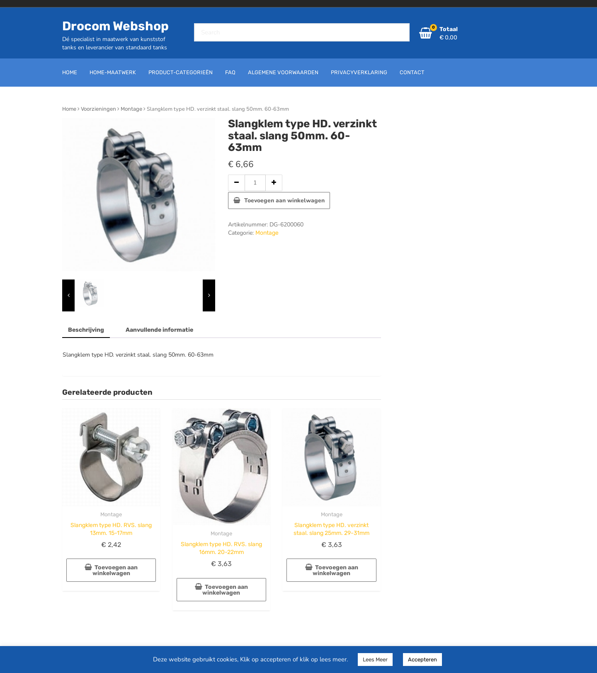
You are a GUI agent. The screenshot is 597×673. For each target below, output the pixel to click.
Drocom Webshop (115, 26)
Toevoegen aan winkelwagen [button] (115, 570)
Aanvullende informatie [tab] (159, 329)
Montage (131, 109)
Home (69, 109)
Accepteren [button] (422, 659)
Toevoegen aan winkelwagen (284, 200)
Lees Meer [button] (375, 659)
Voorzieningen (98, 109)
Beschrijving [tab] (86, 329)
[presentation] (68, 295)
